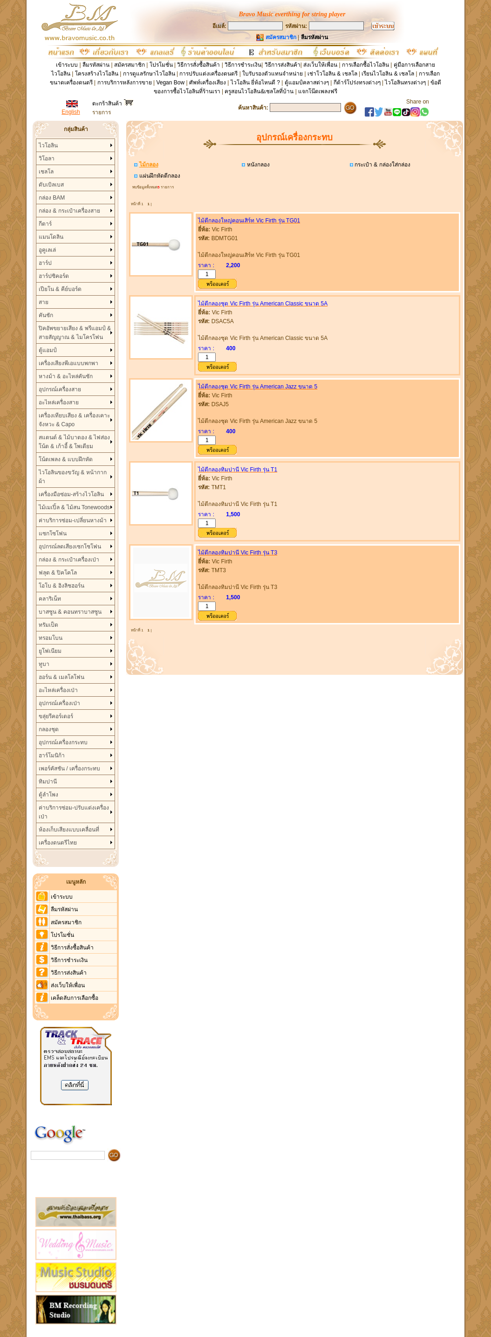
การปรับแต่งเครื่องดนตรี (208, 73)
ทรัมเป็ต (48, 625)
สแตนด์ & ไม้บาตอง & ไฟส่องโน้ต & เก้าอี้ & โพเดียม (74, 442)
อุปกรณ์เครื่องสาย (60, 389)
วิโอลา (47, 158)
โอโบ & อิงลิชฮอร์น (61, 585)
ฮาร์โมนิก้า (52, 755)
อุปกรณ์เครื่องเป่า (59, 703)
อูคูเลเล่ (47, 250)
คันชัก (46, 315)
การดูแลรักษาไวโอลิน (149, 73)
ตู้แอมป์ (48, 350)
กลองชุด (49, 729)
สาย (43, 302)
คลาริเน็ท (50, 599)
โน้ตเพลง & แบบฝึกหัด (66, 459)
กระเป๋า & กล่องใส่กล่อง (381, 164)
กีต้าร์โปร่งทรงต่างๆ (357, 82)
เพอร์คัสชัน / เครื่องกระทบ (69, 768)
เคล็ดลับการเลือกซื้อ (74, 998)
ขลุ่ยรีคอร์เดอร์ (56, 716)
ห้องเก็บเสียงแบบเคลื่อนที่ (69, 829)
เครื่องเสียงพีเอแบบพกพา (68, 363)
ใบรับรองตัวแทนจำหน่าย (272, 73)
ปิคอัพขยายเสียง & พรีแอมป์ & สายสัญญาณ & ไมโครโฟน (75, 332)
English (70, 112)
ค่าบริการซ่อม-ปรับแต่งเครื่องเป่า (74, 812)
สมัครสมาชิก (129, 65)
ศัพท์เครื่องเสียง (207, 82)
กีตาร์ (45, 224)
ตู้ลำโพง (48, 794)
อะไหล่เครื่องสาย (59, 402)
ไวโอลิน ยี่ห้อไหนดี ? (255, 82)
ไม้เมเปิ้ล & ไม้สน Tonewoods (74, 507)
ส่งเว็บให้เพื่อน (320, 65)
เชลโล (46, 171)
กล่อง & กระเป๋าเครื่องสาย (69, 211)
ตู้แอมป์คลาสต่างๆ (307, 82)
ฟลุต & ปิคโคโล (58, 572)
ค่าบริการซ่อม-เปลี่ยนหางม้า (73, 520)
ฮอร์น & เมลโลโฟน (61, 677)
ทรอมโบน (50, 638)
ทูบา (44, 664)
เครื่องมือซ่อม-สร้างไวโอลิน (71, 494)
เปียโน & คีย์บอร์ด (60, 289)
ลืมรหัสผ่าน (95, 65)
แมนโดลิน (51, 237)
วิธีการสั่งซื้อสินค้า (199, 65)
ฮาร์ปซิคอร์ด (54, 276)
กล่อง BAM (52, 197)
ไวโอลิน (48, 145)
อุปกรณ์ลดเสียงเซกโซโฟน (70, 546)
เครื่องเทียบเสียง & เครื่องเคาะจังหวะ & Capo (74, 420)
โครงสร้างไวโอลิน (97, 73)
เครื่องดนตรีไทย (58, 842)
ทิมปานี (48, 781)
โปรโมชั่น (161, 65)
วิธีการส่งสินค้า (282, 65)
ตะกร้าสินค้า (112, 103)
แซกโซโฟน (53, 533)
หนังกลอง (257, 164)
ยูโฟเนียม (50, 651)
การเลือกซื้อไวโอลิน (365, 65)
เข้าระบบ (67, 65)
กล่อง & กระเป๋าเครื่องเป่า (69, 559)
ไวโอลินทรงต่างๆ (405, 82)
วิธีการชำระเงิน (243, 65)
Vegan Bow (170, 82)
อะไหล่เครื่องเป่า (58, 690)
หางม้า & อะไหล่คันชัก (66, 376)
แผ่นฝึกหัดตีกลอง (158, 176)
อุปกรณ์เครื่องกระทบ (63, 742)
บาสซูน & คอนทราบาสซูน (70, 612)
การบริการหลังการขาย (124, 82)
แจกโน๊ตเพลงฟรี (317, 91)
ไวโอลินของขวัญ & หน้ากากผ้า (73, 477)
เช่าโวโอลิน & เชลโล (333, 73)
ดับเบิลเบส (51, 184)
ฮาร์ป (45, 263)
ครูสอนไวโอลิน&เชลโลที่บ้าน (259, 91)
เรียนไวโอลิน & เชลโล (387, 73)
